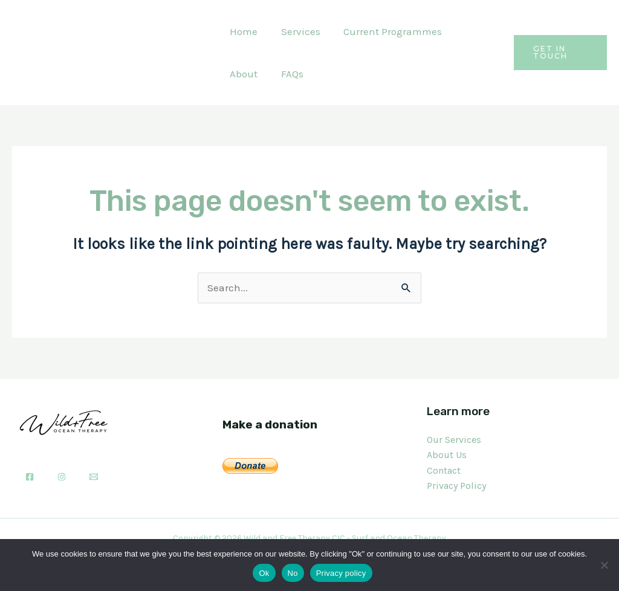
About (470, 31)
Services (296, 31)
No (293, 573)
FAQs (239, 74)
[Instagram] (61, 476)
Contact (444, 470)
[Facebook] (29, 476)
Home (242, 31)
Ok (264, 573)
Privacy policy (341, 573)
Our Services (454, 439)
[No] (604, 565)
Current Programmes (386, 31)
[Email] (93, 476)
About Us (447, 454)
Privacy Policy (456, 485)
